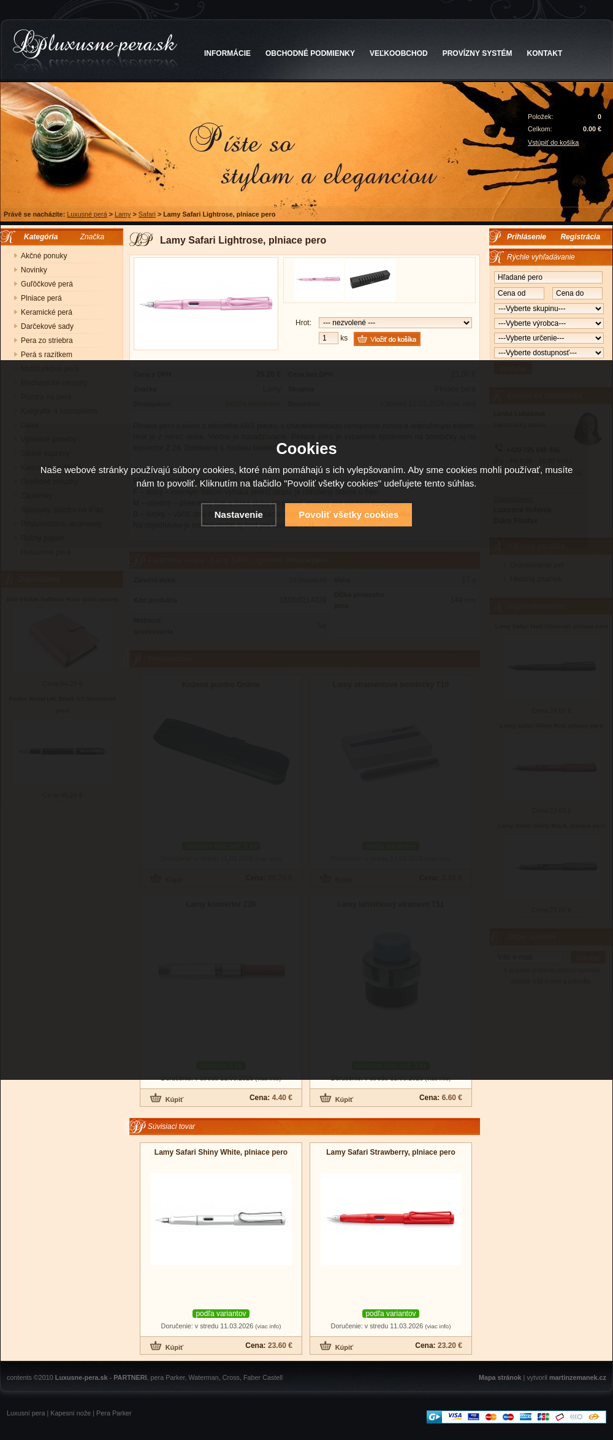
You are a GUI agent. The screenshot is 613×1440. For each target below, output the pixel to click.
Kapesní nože (70, 1413)
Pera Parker (114, 1413)
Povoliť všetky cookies (348, 514)
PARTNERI (130, 1377)
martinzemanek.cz (577, 1377)
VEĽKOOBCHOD (399, 53)
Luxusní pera (26, 1413)
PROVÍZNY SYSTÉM (477, 53)
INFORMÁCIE (227, 53)
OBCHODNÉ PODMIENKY (310, 53)
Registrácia (580, 237)
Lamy (123, 214)
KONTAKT (545, 53)
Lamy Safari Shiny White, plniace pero (220, 1152)
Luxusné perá (87, 214)
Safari (147, 214)
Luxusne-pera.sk (81, 1377)
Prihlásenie (526, 237)
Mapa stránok (500, 1377)
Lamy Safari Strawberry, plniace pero (390, 1152)
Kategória (38, 237)
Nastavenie (239, 514)
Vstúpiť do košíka (553, 142)
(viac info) (268, 1326)
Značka (92, 237)
